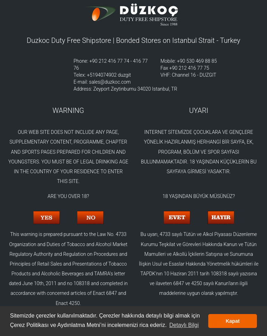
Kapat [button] (233, 321)
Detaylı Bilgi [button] (184, 325)
